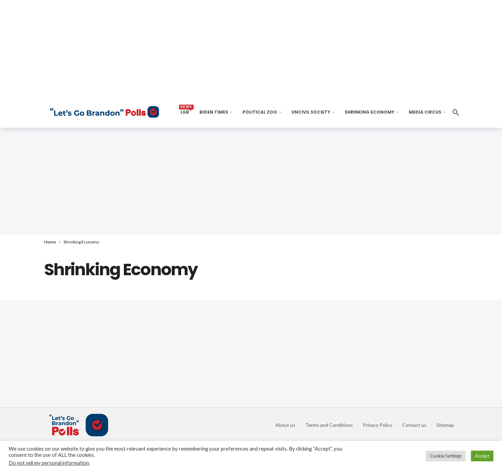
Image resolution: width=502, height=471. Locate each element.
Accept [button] (482, 456)
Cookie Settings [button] (446, 456)
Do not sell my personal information (49, 463)
